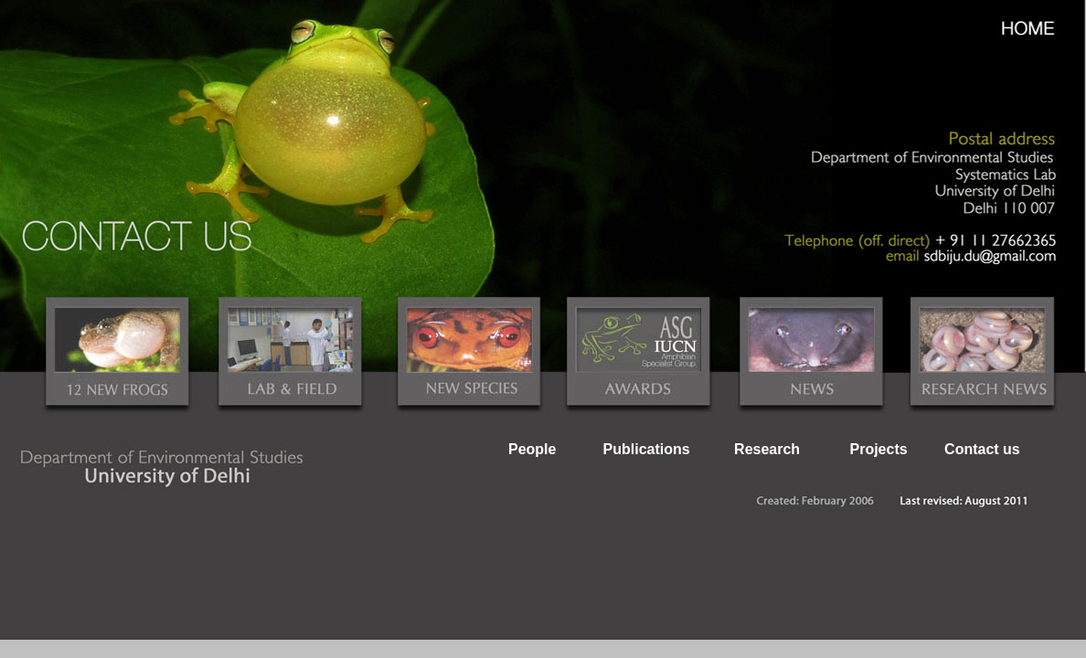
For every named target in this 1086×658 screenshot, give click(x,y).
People (532, 449)
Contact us (982, 449)
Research (767, 449)
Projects (878, 449)
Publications (646, 449)
